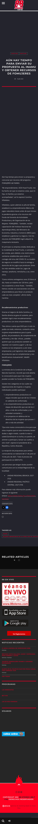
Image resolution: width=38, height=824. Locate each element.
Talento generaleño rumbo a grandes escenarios (17, 662)
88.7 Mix (5, 695)
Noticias (14, 53)
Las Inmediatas (8, 690)
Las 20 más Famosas (9, 701)
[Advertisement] (19, 30)
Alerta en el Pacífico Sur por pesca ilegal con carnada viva (19, 669)
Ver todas (6, 676)
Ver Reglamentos (19, 634)
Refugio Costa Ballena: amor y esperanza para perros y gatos (18, 654)
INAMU (5, 534)
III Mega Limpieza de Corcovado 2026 (16, 648)
